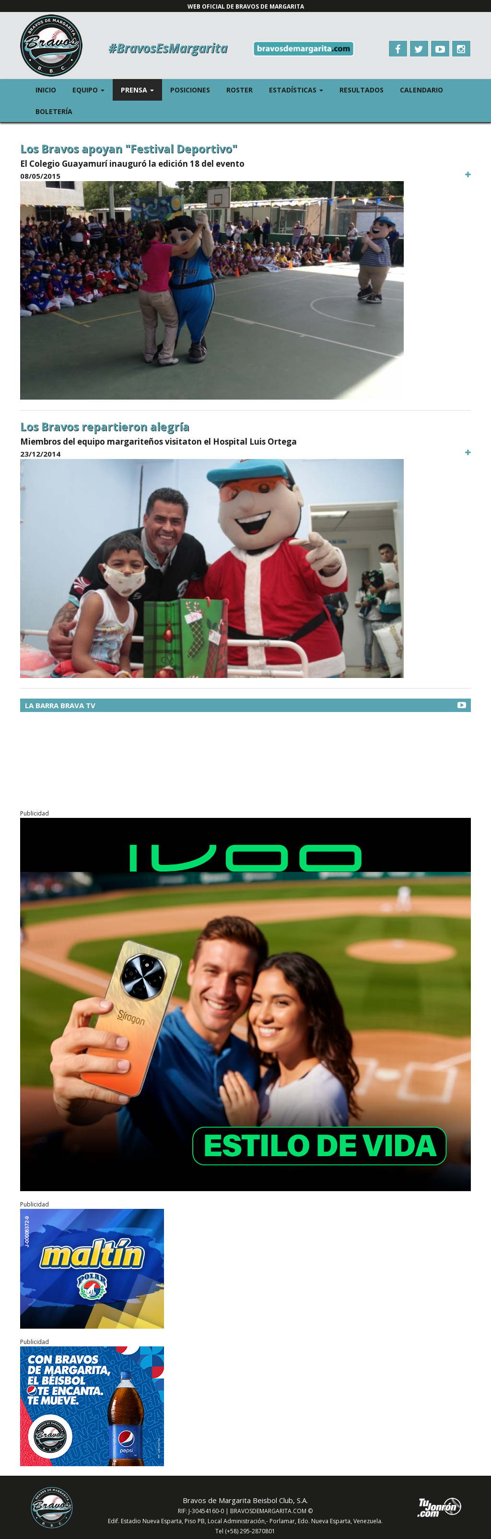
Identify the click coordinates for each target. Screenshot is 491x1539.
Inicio (45, 89)
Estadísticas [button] (300, 89)
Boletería (53, 111)
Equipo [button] (92, 89)
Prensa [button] (141, 89)
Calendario (421, 89)
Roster (239, 89)
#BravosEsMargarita (167, 48)
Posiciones (190, 89)
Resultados (361, 89)
